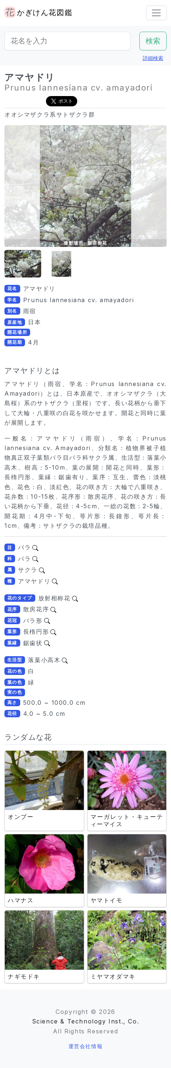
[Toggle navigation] (156, 13)
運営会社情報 (85, 1046)
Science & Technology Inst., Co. (85, 1021)
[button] (22, 264)
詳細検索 (153, 58)
